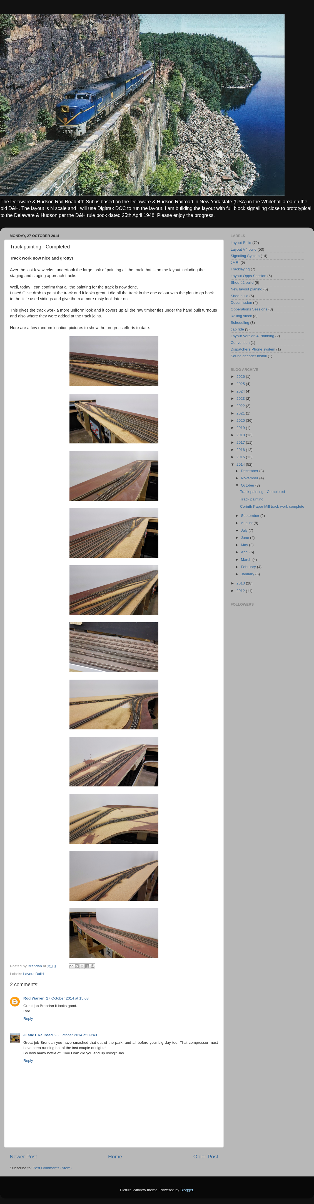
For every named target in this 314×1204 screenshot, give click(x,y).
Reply (28, 1019)
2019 (241, 428)
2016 (241, 450)
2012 (241, 591)
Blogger (186, 1190)
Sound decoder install (249, 356)
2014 (241, 464)
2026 (241, 376)
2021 (241, 413)
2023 (241, 398)
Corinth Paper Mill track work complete (272, 506)
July (245, 530)
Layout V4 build (243, 249)
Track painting (251, 499)
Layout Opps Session (248, 276)
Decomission (241, 302)
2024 (241, 391)
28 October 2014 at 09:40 (75, 1035)
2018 (241, 435)
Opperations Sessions (249, 309)
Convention (240, 343)
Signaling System (245, 256)
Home (115, 1156)
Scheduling (240, 322)
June (245, 538)
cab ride (237, 329)
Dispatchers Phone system (253, 349)
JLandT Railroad (38, 1035)
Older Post (205, 1156)
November (250, 478)
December (250, 471)
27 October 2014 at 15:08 (67, 998)
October (248, 485)
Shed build (239, 296)
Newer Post (23, 1156)
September (250, 516)
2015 (241, 457)
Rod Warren (33, 998)
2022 (241, 406)
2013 (241, 583)
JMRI (235, 262)
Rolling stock (241, 316)
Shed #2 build (242, 282)
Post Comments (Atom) (52, 1168)
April (245, 552)
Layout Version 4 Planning (252, 336)
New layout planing (246, 289)
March (246, 559)
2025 (241, 384)
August (247, 523)
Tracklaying (240, 269)
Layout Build (33, 974)
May (245, 545)
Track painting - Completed (262, 492)
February (249, 567)
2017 (241, 442)
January (248, 574)
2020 (241, 420)
